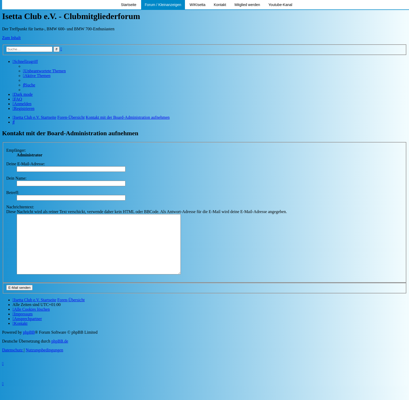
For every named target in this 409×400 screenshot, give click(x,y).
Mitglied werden (247, 5)
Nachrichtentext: (20, 207)
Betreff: (12, 192)
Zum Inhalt (11, 38)
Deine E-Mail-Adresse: (25, 164)
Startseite (128, 5)
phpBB (29, 344)
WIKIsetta (198, 5)
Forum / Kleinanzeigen (163, 5)
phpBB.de (59, 353)
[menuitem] (44, 71)
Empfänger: (16, 150)
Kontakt (220, 5)
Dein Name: (16, 178)
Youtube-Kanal (280, 5)
